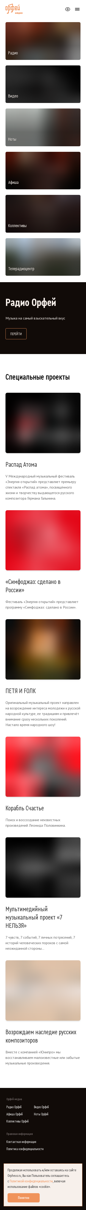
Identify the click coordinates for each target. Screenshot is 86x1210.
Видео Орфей (41, 1107)
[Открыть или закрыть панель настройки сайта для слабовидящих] (67, 9)
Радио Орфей (14, 1107)
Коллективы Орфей (17, 1121)
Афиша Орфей (14, 1114)
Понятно (23, 1198)
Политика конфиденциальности (25, 1149)
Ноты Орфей (41, 1114)
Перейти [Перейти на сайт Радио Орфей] (18, 333)
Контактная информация (21, 1142)
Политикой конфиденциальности (31, 1181)
